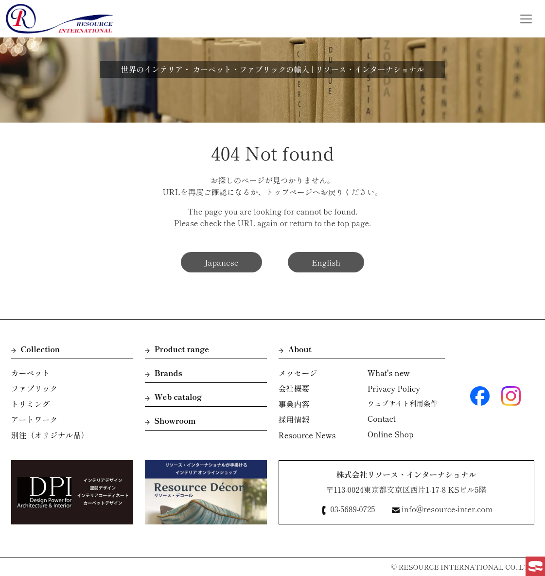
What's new (389, 372)
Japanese (222, 262)
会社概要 (294, 388)
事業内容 (294, 404)
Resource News (307, 435)
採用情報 (294, 419)
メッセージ (298, 372)
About (295, 349)
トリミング (30, 404)
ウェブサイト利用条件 (403, 403)
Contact (382, 418)
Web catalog (173, 396)
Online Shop (391, 434)
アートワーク (34, 419)
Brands (163, 372)
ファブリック (34, 388)
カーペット (30, 372)
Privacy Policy (394, 388)
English (326, 262)
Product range (177, 349)
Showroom (170, 420)
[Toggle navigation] (526, 19)
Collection (35, 349)
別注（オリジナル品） (50, 435)
